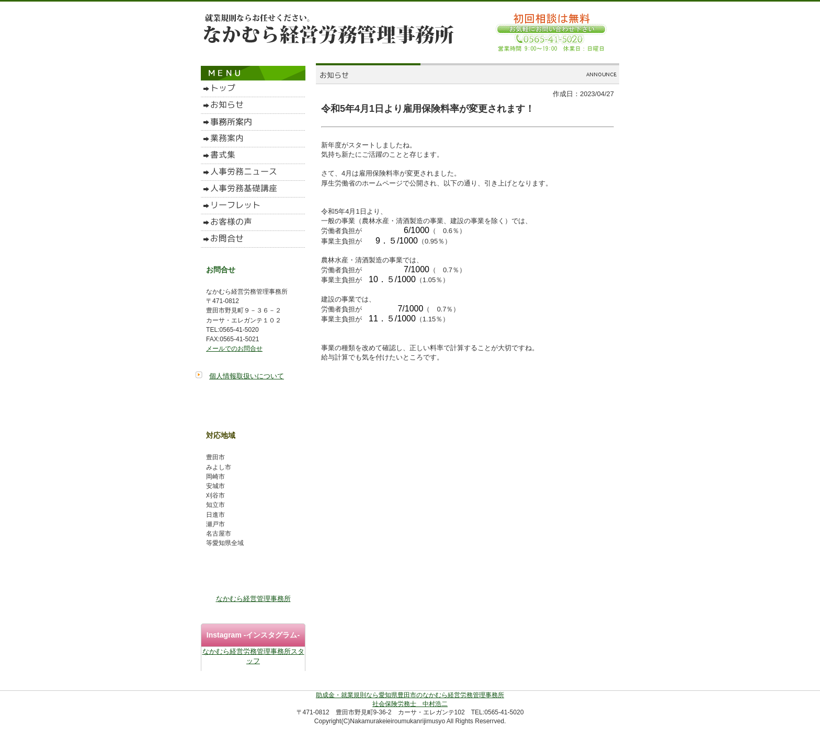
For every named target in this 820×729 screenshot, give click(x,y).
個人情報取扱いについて (246, 376)
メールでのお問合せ (234, 348)
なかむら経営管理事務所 (253, 599)
